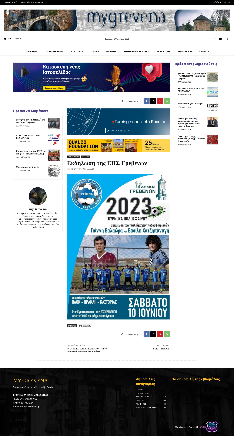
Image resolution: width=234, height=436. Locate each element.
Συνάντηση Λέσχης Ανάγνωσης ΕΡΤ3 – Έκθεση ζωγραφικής (191, 139)
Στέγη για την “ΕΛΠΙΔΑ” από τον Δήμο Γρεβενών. (30, 121)
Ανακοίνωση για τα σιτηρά (190, 103)
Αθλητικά (85, 157)
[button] (226, 39)
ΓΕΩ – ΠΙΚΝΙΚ (161, 348)
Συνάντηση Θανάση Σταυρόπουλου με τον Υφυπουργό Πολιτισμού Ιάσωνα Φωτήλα (189, 122)
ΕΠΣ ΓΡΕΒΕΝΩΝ (85, 326)
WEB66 (203, 427)
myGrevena (38, 209)
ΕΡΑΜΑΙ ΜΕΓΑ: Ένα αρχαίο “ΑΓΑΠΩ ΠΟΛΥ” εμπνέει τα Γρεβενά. (192, 76)
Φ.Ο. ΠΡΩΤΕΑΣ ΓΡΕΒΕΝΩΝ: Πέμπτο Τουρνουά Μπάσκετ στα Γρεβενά (87, 350)
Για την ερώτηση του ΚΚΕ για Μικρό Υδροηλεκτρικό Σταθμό (31, 152)
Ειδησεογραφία (73, 157)
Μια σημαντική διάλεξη (27, 167)
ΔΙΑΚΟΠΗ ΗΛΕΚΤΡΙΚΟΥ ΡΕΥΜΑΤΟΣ (29, 137)
